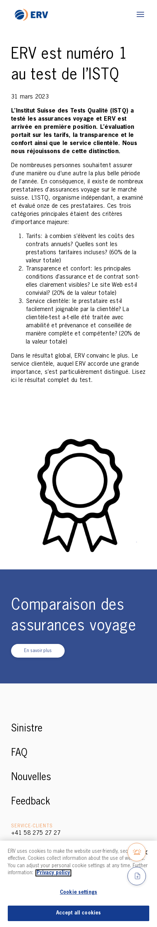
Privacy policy (53, 873)
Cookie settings (78, 892)
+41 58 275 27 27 (36, 833)
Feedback (30, 802)
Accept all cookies (78, 913)
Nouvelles (31, 777)
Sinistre (26, 729)
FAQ (19, 753)
